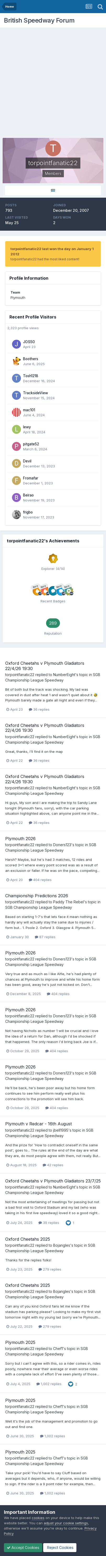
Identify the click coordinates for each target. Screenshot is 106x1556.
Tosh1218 (30, 376)
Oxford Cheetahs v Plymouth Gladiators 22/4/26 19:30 (44, 666)
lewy (27, 427)
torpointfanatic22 (19, 674)
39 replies (48, 1222)
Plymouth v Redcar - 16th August (38, 1123)
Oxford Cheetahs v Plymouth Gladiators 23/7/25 (53, 1181)
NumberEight (64, 674)
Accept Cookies (23, 1547)
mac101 (29, 410)
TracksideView (35, 393)
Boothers (30, 359)
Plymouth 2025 (20, 1342)
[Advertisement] (53, 83)
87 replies (45, 937)
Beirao (28, 495)
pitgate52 (31, 444)
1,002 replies (49, 1384)
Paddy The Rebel (68, 902)
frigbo (28, 512)
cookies (38, 1518)
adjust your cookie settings (66, 1523)
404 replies (40, 880)
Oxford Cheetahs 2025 (27, 1239)
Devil (27, 461)
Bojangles (61, 1245)
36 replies (39, 709)
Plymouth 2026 (20, 838)
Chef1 (58, 1348)
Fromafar (30, 478)
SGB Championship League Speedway (38, 907)
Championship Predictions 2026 (36, 895)
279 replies (49, 1269)
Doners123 (62, 844)
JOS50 (29, 342)
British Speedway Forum (39, 20)
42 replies (53, 1165)
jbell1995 (60, 1130)
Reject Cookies (60, 1547)
